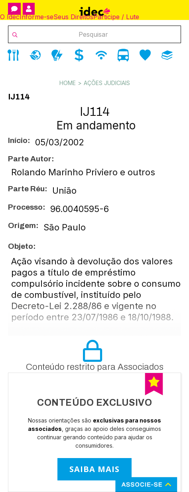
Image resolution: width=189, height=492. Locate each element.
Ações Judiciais (107, 82)
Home (67, 82)
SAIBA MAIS (94, 469)
